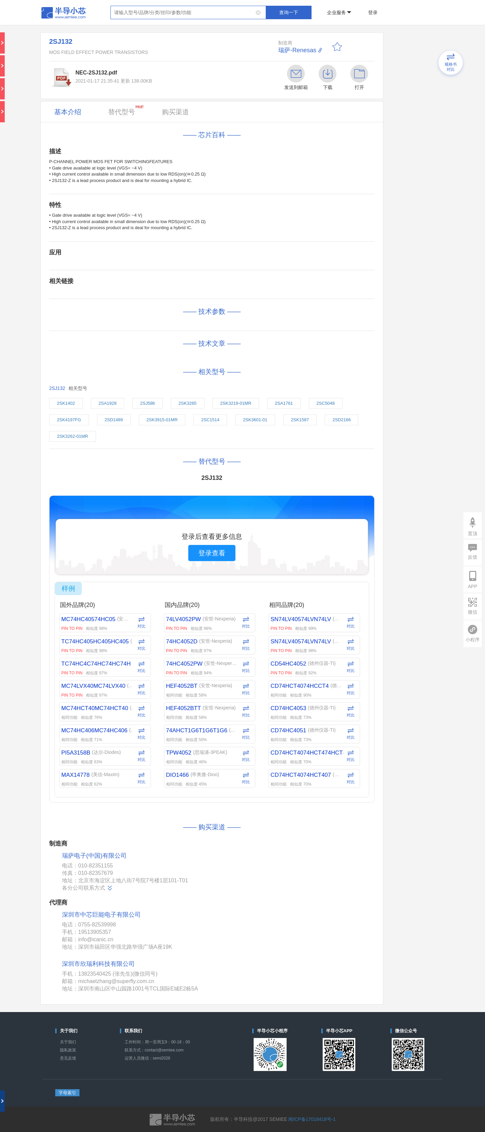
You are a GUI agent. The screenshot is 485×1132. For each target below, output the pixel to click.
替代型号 (125, 110)
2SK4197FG (69, 419)
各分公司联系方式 (87, 888)
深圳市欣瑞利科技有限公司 (98, 963)
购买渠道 (175, 112)
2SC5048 (326, 403)
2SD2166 (341, 419)
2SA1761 (284, 403)
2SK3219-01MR (236, 403)
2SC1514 (210, 419)
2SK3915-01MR (162, 419)
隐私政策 (68, 1050)
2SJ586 (147, 403)
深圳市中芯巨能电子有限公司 (101, 914)
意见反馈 (68, 1058)
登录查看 (211, 553)
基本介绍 (67, 112)
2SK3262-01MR (72, 436)
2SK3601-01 (255, 419)
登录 (373, 12)
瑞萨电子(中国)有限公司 (94, 856)
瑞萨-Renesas (297, 50)
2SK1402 (66, 403)
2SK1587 (300, 419)
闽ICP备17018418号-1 (311, 1119)
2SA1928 (108, 403)
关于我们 (68, 1042)
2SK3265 (188, 403)
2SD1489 (114, 419)
